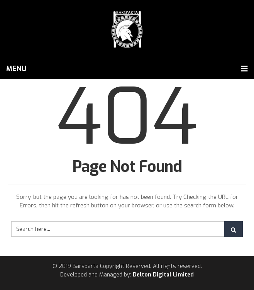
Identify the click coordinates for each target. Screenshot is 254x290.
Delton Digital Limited (163, 274)
